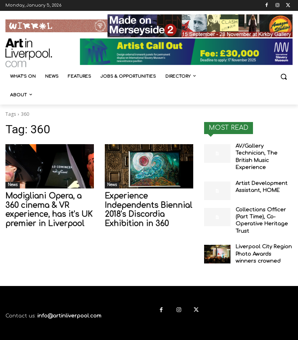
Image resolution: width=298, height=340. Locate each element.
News (12, 185)
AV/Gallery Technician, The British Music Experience (263, 152)
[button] (283, 77)
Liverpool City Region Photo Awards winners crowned (262, 241)
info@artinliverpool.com (69, 302)
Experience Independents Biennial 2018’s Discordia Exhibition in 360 (148, 204)
